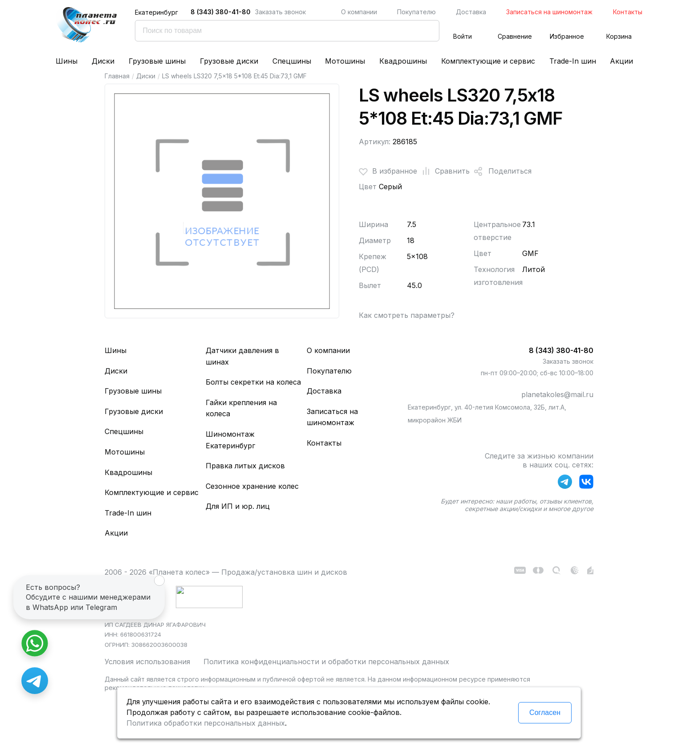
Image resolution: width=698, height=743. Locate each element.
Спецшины (291, 61)
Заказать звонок (280, 12)
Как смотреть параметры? (407, 315)
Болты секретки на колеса (253, 382)
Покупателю (416, 12)
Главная (117, 76)
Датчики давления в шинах (242, 356)
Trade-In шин (572, 61)
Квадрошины (403, 61)
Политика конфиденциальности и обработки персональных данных (326, 661)
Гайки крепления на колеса (241, 408)
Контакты (627, 12)
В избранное (388, 171)
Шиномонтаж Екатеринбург (230, 440)
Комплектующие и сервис (488, 61)
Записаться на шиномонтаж (549, 12)
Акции (621, 61)
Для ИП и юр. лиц (238, 506)
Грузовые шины (157, 61)
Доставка (471, 12)
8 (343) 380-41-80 (221, 12)
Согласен (544, 712)
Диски (103, 61)
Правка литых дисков (245, 465)
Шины (66, 61)
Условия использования (147, 661)
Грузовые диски (229, 61)
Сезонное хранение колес (252, 486)
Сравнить (443, 171)
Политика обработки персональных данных (205, 723)
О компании (359, 12)
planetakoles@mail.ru (557, 394)
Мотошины (345, 61)
